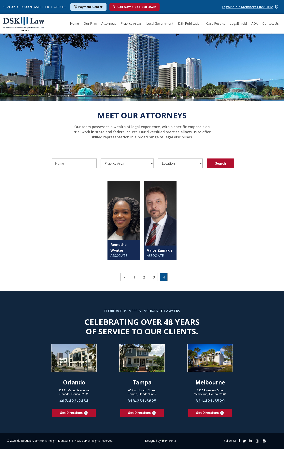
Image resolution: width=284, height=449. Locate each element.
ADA (254, 23)
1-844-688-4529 (134, 7)
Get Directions (74, 413)
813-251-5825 (142, 401)
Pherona (170, 441)
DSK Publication (190, 23)
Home (74, 23)
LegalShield (238, 23)
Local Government (159, 23)
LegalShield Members (247, 7)
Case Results (215, 23)
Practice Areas (131, 23)
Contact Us (271, 23)
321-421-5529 (210, 401)
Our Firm (90, 23)
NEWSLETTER (26, 7)
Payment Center (88, 7)
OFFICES (59, 7)
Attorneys (108, 23)
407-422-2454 (74, 401)
